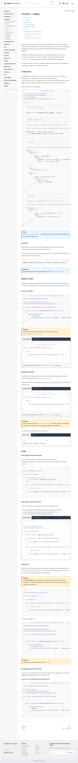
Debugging (8, 34)
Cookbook (7, 83)
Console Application (10, 63)
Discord (37, 748)
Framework (7, 16)
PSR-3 (58, 44)
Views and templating (10, 80)
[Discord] (63, 3)
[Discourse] (67, 3)
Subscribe (70, 752)
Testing (6, 61)
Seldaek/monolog (26, 59)
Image (67, 91)
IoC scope (47, 662)
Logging (7, 30)
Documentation (25, 746)
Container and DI (9, 41)
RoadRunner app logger (44, 378)
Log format (27, 20)
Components (7, 77)
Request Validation (9, 50)
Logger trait (28, 35)
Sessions (7, 23)
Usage (24, 29)
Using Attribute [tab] (37, 517)
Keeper (6, 86)
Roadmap (24, 748)
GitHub (37, 746)
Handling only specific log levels (33, 38)
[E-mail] (62, 752)
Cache (6, 28)
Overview (6, 11)
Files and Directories (10, 26)
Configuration (26, 18)
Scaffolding (8, 36)
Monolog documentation (56, 271)
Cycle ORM (24, 755)
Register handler (27, 22)
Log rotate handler (29, 24)
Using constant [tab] (37, 339)
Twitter (37, 753)
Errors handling (9, 32)
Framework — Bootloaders (49, 365)
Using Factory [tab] (26, 517)
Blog (36, 750)
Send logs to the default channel (33, 31)
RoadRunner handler (30, 26)
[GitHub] (60, 3)
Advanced (7, 44)
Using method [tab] (26, 339)
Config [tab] (34, 435)
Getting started (8, 14)
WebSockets (7, 66)
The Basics (7, 19)
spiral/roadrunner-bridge (45, 423)
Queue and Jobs (8, 69)
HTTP (5, 47)
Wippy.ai (23, 750)
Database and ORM (10, 21)
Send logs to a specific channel (33, 33)
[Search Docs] (38, 3)
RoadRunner (24, 753)
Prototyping (8, 38)
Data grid (6, 52)
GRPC (5, 74)
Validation (7, 58)
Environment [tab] (26, 435)
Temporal (6, 72)
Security (6, 55)
